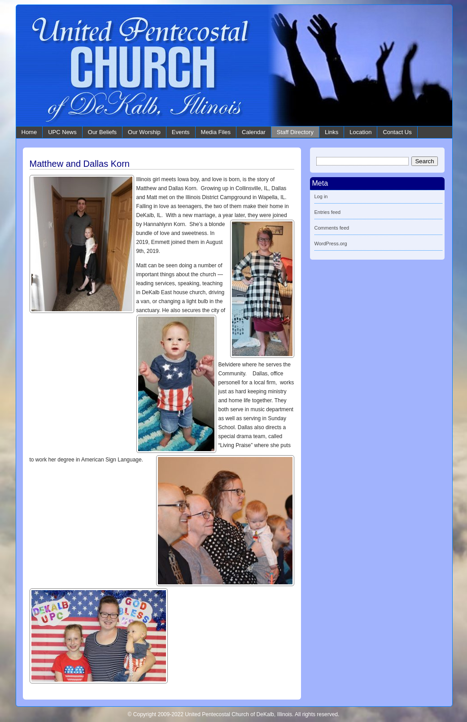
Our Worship (144, 132)
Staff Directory (295, 132)
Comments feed (331, 228)
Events (181, 132)
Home (29, 132)
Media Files (216, 132)
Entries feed (327, 212)
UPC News (62, 132)
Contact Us (397, 132)
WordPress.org (330, 243)
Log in (321, 196)
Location (360, 132)
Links (331, 132)
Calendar (254, 132)
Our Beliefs (102, 132)
